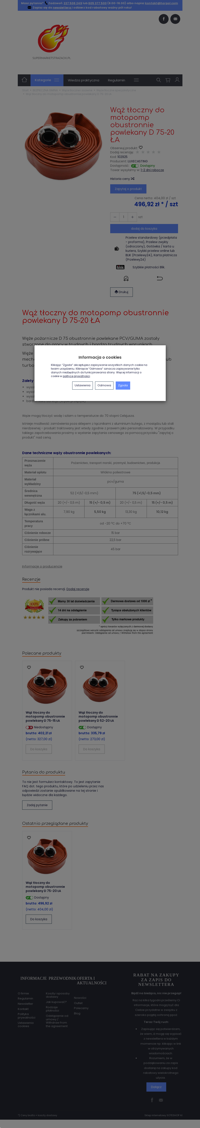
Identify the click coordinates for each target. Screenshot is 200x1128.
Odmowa (104, 385)
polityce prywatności (76, 376)
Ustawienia (82, 385)
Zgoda (123, 385)
